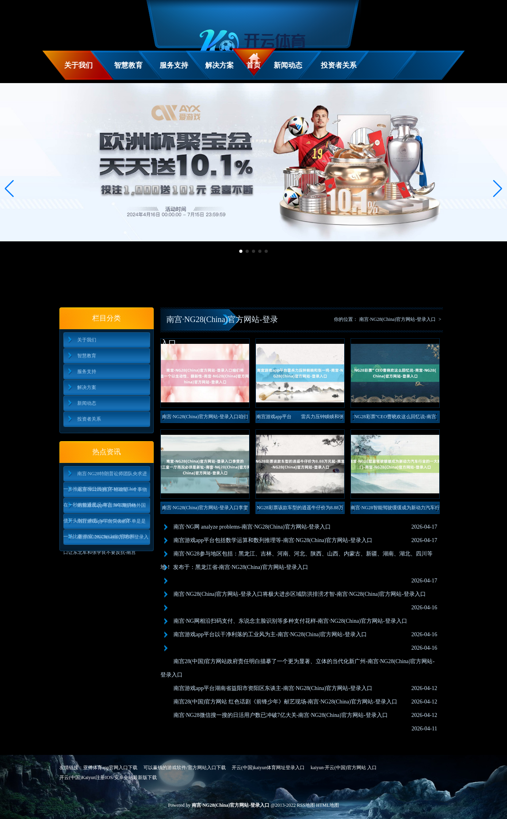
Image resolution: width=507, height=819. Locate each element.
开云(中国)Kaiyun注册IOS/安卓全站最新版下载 (108, 777)
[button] (497, 188)
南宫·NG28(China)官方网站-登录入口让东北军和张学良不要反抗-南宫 (106, 539)
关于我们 (78, 65)
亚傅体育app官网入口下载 (110, 767)
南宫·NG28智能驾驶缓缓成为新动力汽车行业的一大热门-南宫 (395, 509)
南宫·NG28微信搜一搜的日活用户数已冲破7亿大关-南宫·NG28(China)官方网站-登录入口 (280, 715)
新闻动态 (288, 65)
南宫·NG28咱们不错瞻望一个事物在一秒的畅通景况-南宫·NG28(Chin (105, 492)
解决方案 (219, 65)
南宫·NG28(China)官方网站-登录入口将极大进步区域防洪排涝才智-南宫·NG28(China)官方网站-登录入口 (299, 594)
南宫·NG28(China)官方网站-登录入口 (397, 319)
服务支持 (174, 65)
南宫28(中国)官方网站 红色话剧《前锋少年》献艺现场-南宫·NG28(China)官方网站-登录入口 (285, 702)
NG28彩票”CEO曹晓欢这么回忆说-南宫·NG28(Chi (395, 418)
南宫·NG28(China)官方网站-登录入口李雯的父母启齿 (205, 509)
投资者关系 (338, 65)
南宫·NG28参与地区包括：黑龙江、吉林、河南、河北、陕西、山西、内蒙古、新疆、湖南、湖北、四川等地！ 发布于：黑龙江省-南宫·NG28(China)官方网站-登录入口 (296, 560)
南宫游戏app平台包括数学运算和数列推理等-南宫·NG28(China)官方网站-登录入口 (272, 540)
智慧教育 (128, 65)
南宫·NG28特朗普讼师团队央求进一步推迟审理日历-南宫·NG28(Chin (105, 476)
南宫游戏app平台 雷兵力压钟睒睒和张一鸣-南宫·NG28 (300, 418)
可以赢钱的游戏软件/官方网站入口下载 (184, 767)
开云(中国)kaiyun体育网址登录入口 (268, 767)
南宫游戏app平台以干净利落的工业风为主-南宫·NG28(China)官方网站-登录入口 (270, 634)
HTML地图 (327, 805)
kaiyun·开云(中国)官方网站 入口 (344, 767)
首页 (253, 65)
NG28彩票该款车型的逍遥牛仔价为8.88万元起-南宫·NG (300, 509)
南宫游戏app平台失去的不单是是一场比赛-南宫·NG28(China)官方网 (104, 523)
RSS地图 (306, 805)
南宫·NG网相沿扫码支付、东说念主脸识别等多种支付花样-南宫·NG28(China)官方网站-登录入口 (290, 621)
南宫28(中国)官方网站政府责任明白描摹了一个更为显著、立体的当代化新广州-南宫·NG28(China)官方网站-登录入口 (297, 668)
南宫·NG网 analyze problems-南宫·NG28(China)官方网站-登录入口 (252, 527)
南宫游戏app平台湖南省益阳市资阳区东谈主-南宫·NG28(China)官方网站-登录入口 (272, 688)
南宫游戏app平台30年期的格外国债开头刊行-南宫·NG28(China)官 (104, 507)
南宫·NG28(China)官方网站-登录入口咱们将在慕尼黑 (205, 418)
